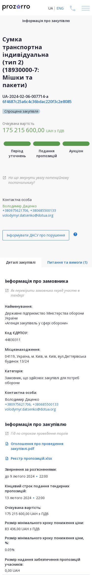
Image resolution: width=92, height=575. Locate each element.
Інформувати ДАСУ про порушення (36, 235)
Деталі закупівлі (21, 262)
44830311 (13, 339)
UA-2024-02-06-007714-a (25, 96)
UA (50, 8)
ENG (60, 8)
